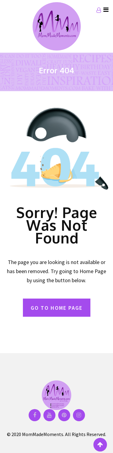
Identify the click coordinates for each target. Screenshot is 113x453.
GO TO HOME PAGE (57, 307)
